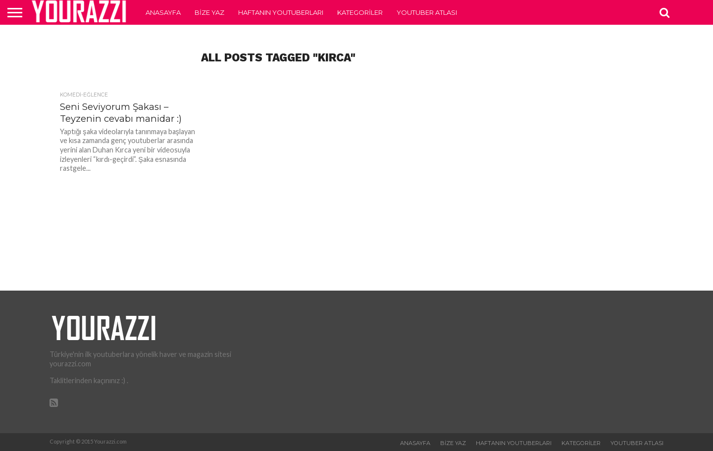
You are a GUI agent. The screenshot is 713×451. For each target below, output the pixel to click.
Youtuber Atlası (427, 12)
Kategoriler (360, 12)
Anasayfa (163, 12)
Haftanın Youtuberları (280, 12)
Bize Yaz (209, 12)
